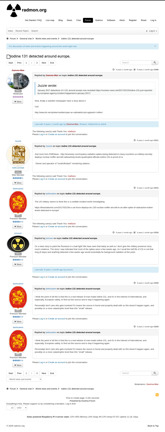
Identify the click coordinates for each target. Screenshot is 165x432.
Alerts (122, 20)
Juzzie (18, 141)
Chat (78, 20)
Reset (143, 20)
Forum (88, 20)
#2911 (156, 140)
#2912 (156, 188)
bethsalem (18, 188)
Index (10, 31)
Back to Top (153, 426)
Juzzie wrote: (47, 85)
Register (133, 20)
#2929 (156, 327)
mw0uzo (72, 131)
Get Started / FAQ (33, 20)
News (69, 20)
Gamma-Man (18, 70)
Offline (18, 91)
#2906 (156, 70)
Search (34, 31)
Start (11, 63)
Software (111, 20)
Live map (50, 20)
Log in (153, 20)
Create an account (56, 134)
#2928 (156, 283)
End (52, 63)
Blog (60, 20)
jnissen (18, 233)
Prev (19, 63)
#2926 (156, 232)
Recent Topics (22, 31)
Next (44, 63)
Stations (99, 20)
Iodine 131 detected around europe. (85, 75)
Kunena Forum (88, 401)
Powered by (75, 401)
